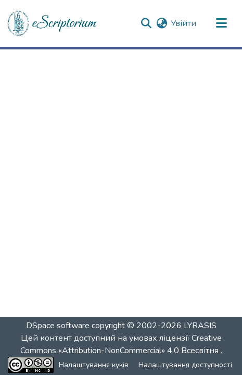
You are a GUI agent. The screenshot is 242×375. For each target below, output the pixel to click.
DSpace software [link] (58, 325)
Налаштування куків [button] (94, 365)
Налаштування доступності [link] (185, 365)
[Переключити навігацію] (221, 23)
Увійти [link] (183, 23)
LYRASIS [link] (200, 325)
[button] (52, 23)
